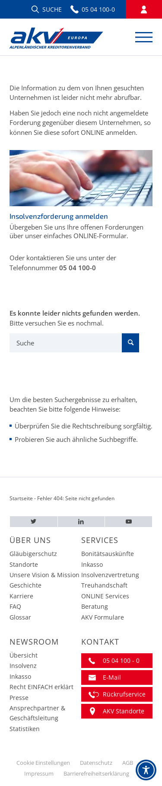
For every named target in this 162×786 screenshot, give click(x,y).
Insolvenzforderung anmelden (59, 216)
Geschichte (25, 585)
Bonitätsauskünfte (107, 554)
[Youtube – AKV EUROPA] (128, 521)
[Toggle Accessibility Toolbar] (146, 770)
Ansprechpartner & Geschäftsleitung (37, 713)
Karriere (21, 596)
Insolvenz (23, 665)
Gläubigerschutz (33, 554)
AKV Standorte (123, 711)
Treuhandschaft (104, 585)
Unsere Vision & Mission (44, 575)
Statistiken (25, 729)
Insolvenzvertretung (110, 575)
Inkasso (92, 564)
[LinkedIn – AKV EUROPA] (81, 521)
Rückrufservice (124, 694)
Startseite (21, 498)
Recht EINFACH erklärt (41, 687)
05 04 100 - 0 (121, 660)
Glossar (20, 617)
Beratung (94, 606)
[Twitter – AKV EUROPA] (33, 521)
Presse (19, 697)
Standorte (24, 564)
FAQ (15, 606)
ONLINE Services (105, 596)
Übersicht (24, 655)
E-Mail (112, 677)
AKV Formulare (102, 617)
